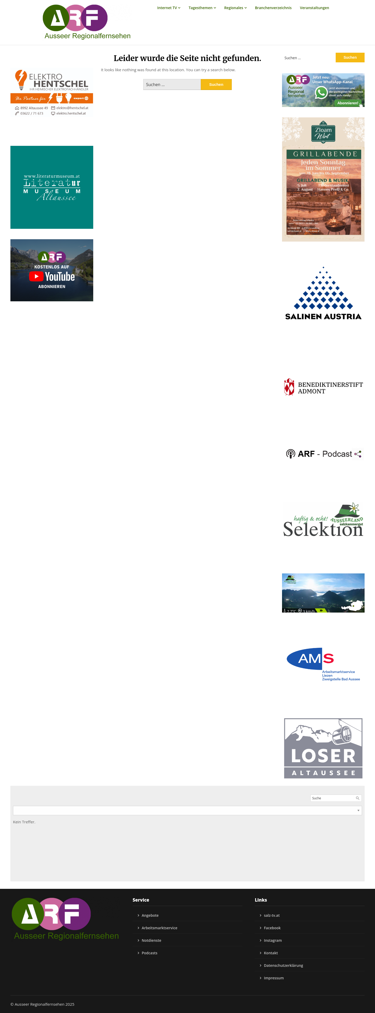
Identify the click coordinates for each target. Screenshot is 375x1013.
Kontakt (271, 952)
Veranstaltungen (314, 7)
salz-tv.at (272, 915)
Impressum (274, 977)
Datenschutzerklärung (283, 965)
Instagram (273, 940)
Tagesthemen (201, 7)
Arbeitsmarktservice (159, 927)
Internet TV (167, 7)
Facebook (272, 927)
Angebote (150, 915)
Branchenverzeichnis (273, 7)
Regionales (233, 7)
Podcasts (149, 952)
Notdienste (151, 940)
